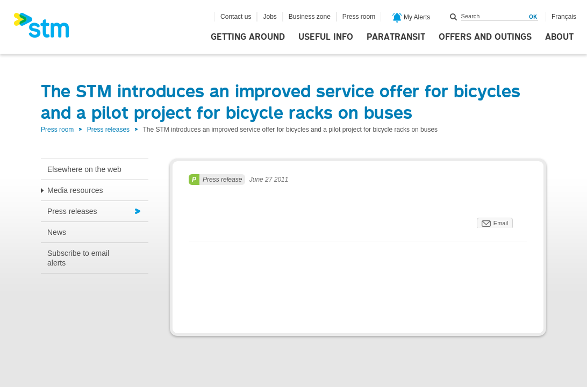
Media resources (75, 190)
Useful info (325, 37)
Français (564, 16)
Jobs (269, 16)
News (56, 232)
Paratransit (396, 37)
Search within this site (453, 16)
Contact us (235, 16)
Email (501, 223)
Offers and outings (485, 37)
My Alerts (411, 18)
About (559, 37)
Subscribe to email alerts (78, 258)
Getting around (248, 37)
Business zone (310, 16)
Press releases (108, 129)
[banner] (46, 28)
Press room (358, 16)
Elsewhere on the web (84, 169)
